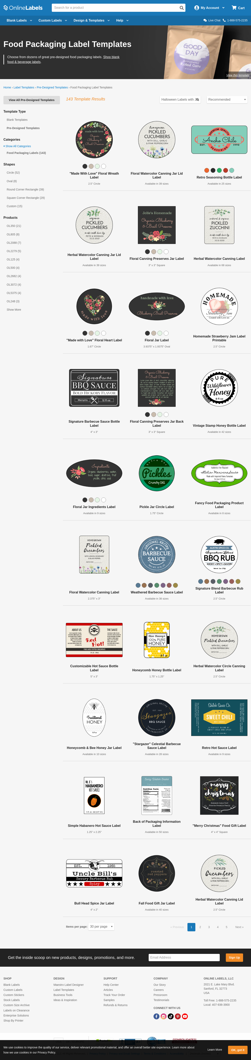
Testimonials (161, 1000)
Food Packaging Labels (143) (26, 153)
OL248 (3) (13, 301)
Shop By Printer (13, 1020)
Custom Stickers (13, 995)
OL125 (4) (13, 259)
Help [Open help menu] (122, 20)
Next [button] (238, 927)
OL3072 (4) (14, 284)
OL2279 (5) (14, 251)
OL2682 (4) (14, 276)
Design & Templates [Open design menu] (92, 20)
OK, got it (238, 1050)
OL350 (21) (14, 225)
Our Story (160, 984)
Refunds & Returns (116, 1005)
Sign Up (234, 957)
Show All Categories (17, 146)
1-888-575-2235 (235, 20)
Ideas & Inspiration (65, 1000)
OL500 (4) (13, 267)
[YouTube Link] (185, 1016)
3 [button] (209, 927)
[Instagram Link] (164, 1016)
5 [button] (226, 927)
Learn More (215, 1049)
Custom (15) (14, 206)
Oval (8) (12, 181)
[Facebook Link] (157, 1016)
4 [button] (218, 927)
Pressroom (160, 995)
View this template (237, 75)
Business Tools (62, 995)
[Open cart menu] (238, 7)
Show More (14, 309)
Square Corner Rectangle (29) (26, 197)
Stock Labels (11, 1000)
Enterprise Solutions (16, 1015)
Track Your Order (114, 995)
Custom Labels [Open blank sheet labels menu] (53, 20)
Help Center (111, 984)
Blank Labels (11, 984)
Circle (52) (13, 172)
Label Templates (24, 87)
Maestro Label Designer (68, 984)
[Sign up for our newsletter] (184, 957)
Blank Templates (17, 119)
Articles (108, 989)
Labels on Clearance (16, 1010)
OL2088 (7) (14, 242)
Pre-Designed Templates (52, 87)
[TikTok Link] (171, 1016)
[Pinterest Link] (178, 1016)
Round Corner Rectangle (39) (25, 189)
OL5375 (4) (14, 293)
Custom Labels (12, 989)
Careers (159, 989)
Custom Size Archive (16, 1005)
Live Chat (211, 20)
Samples (109, 1000)
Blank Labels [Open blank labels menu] (19, 20)
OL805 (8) (13, 234)
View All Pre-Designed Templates (31, 100)
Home (7, 87)
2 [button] (200, 927)
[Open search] (181, 8)
